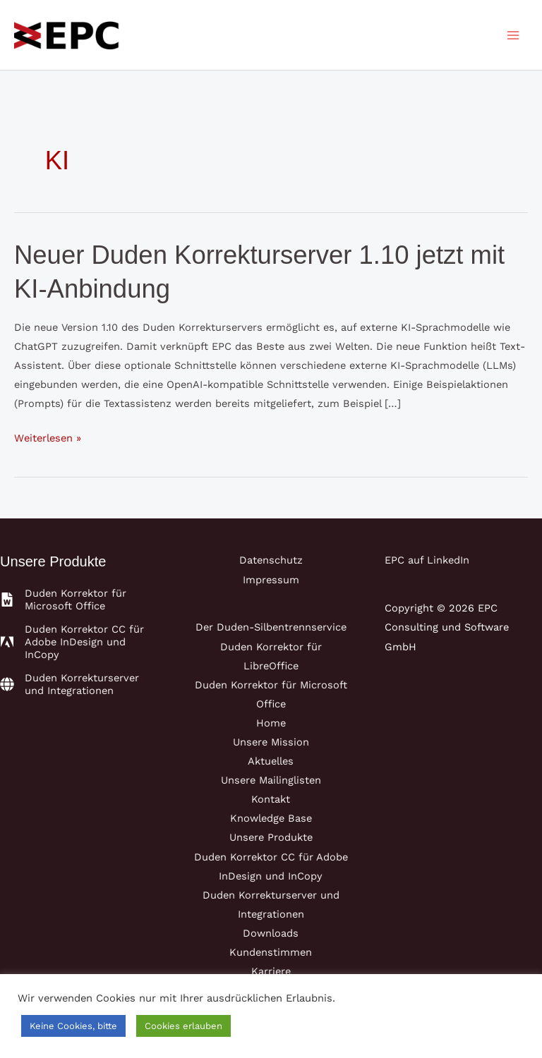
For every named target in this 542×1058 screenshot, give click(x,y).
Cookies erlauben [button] (183, 1026)
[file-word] (78, 599)
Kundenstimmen (270, 952)
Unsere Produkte (271, 837)
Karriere (271, 971)
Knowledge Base (271, 818)
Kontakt (270, 799)
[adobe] (78, 642)
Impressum (271, 579)
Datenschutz (271, 560)
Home (271, 723)
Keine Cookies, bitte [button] (73, 1026)
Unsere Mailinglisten (271, 780)
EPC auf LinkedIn (427, 560)
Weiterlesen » (47, 438)
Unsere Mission (271, 742)
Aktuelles (271, 761)
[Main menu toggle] (513, 35)
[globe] (78, 684)
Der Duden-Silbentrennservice (271, 627)
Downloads (271, 933)
